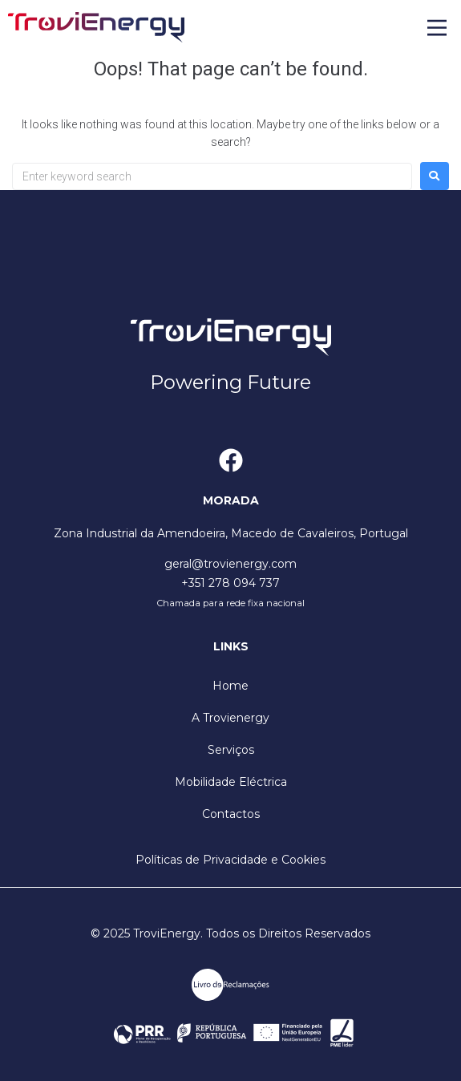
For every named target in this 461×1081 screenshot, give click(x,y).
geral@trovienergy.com (230, 564)
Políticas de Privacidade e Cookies (230, 859)
